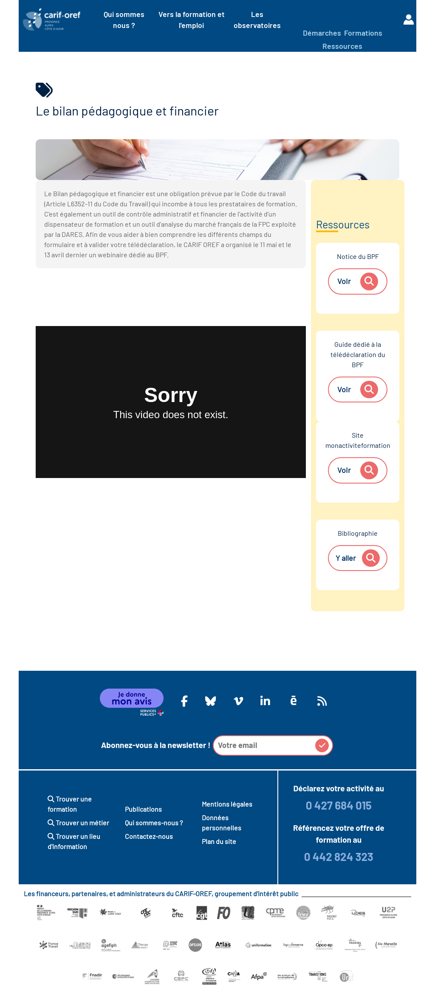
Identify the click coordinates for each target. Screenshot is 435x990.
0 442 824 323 (338, 856)
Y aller (357, 558)
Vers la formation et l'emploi (191, 19)
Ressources (342, 46)
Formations (363, 32)
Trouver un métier (78, 822)
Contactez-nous (149, 836)
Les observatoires (257, 19)
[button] (322, 745)
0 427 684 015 (339, 805)
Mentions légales (227, 804)
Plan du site (219, 841)
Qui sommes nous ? (124, 19)
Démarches (322, 32)
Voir (357, 281)
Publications (143, 809)
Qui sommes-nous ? (154, 822)
